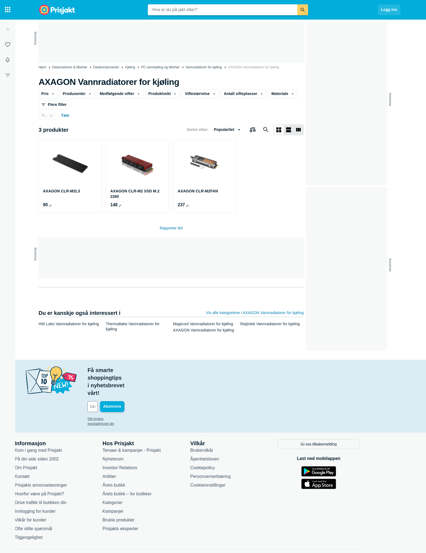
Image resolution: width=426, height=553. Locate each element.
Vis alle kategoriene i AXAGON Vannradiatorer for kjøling (255, 313)
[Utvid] (7, 29)
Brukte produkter (145, 496)
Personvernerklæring (236, 452)
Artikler (135, 452)
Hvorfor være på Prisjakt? (65, 470)
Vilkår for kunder (56, 496)
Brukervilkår (227, 426)
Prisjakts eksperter (146, 505)
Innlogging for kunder (61, 487)
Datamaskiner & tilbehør (69, 67)
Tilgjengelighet (55, 513)
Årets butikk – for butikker (153, 470)
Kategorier (139, 479)
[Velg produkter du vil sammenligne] (252, 129)
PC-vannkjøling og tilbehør (160, 67)
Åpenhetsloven (230, 435)
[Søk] (302, 9)
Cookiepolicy (228, 444)
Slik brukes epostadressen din (135, 396)
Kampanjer (139, 487)
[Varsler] (7, 59)
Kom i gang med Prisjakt (64, 426)
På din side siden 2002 (63, 435)
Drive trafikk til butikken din (66, 479)
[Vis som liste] (288, 130)
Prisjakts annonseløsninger (67, 461)
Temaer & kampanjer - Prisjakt (158, 426)
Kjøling (130, 67)
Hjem (42, 67)
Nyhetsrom (139, 435)
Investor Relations (146, 444)
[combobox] (222, 9)
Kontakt (48, 452)
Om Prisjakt (52, 444)
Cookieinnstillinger (234, 461)
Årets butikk (140, 461)
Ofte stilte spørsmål (59, 505)
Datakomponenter (106, 67)
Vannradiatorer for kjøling (204, 67)
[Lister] (7, 44)
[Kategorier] (7, 10)
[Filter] (7, 75)
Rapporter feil (171, 228)
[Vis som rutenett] (279, 130)
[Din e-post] (150, 383)
